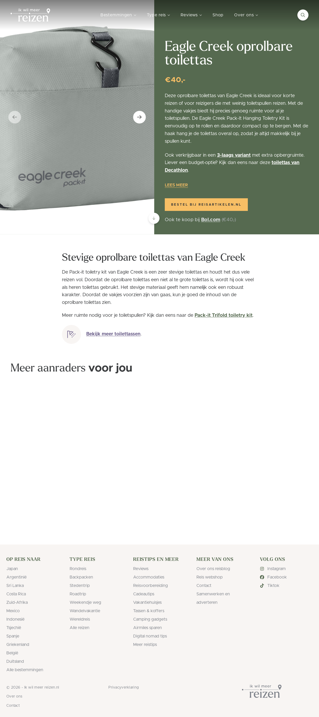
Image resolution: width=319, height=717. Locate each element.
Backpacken (81, 577)
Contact (203, 586)
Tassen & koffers (148, 611)
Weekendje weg (85, 602)
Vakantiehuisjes (147, 602)
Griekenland (17, 644)
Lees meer (176, 185)
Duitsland (15, 661)
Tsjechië (13, 628)
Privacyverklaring (123, 687)
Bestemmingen (116, 15)
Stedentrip (80, 586)
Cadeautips (143, 594)
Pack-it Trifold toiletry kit (224, 315)
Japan (12, 569)
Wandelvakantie (85, 611)
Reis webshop (209, 577)
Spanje (12, 636)
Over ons (244, 15)
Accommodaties (148, 577)
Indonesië (15, 619)
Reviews (189, 15)
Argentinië (16, 577)
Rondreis (78, 569)
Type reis (156, 15)
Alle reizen (79, 628)
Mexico (13, 611)
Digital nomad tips (150, 636)
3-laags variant (234, 155)
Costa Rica (16, 594)
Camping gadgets (150, 619)
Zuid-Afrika (17, 602)
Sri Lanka (15, 586)
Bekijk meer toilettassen (113, 336)
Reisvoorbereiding (150, 586)
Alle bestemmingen (24, 670)
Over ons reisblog (213, 569)
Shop (218, 15)
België (12, 653)
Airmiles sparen (147, 628)
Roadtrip (78, 594)
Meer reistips (145, 644)
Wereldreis (80, 619)
